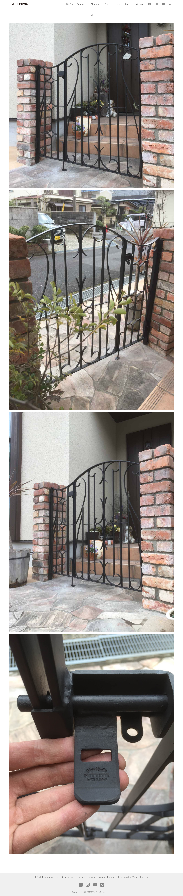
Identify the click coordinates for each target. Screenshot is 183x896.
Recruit (128, 4)
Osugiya (143, 876)
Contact (140, 4)
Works (69, 4)
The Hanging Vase (127, 876)
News (118, 4)
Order (108, 4)
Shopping (96, 4)
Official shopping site (46, 876)
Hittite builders (68, 876)
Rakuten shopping (87, 876)
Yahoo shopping (107, 876)
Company (82, 4)
